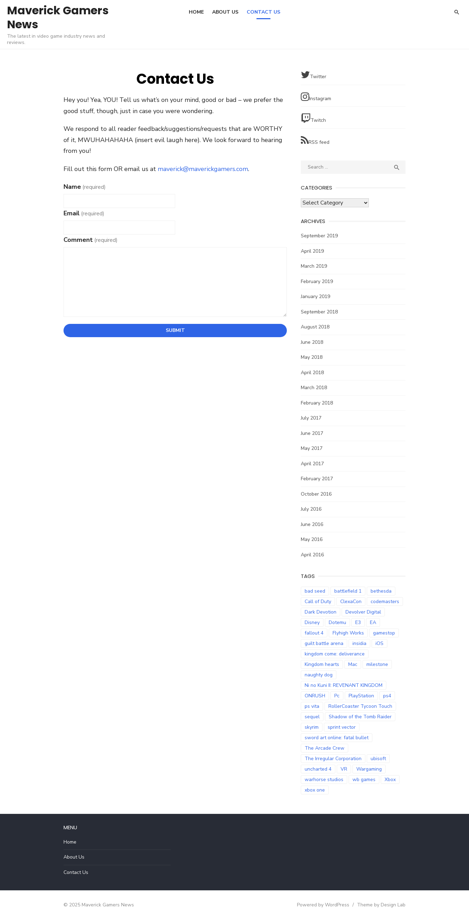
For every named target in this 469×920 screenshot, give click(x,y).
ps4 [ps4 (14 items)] (387, 695)
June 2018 (312, 342)
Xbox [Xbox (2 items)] (390, 779)
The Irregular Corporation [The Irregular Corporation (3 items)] (333, 758)
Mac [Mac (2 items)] (352, 664)
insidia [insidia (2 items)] (359, 643)
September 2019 (319, 235)
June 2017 (312, 433)
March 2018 (314, 387)
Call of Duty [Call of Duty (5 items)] (318, 601)
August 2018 (315, 327)
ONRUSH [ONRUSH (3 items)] (315, 695)
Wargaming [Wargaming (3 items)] (369, 769)
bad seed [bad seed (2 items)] (315, 591)
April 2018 (312, 372)
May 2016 (311, 539)
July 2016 (311, 509)
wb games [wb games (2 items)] (363, 779)
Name (85, 187)
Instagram (316, 97)
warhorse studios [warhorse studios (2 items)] (324, 779)
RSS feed (315, 140)
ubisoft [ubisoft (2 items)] (378, 758)
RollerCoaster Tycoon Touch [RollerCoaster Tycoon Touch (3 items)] (360, 706)
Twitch (313, 118)
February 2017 (317, 478)
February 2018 (317, 403)
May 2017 (311, 448)
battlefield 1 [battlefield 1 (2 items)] (348, 591)
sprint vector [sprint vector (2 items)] (342, 727)
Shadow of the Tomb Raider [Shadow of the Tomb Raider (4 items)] (360, 716)
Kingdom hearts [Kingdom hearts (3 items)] (322, 664)
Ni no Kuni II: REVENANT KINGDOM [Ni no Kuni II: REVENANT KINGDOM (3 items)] (343, 685)
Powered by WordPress (323, 905)
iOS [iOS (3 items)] (379, 643)
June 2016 (312, 524)
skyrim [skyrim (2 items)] (312, 727)
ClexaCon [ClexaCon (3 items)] (351, 601)
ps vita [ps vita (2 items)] (312, 706)
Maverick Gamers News (58, 17)
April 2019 (312, 251)
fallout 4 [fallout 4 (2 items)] (314, 633)
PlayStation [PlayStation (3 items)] (361, 695)
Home (196, 12)
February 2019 (317, 281)
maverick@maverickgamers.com (203, 169)
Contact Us (263, 12)
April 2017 (312, 463)
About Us (225, 12)
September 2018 (319, 312)
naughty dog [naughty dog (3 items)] (319, 675)
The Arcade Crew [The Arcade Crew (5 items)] (324, 748)
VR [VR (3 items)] (344, 769)
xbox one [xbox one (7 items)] (315, 790)
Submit (175, 330)
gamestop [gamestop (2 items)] (384, 633)
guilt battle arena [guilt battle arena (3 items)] (324, 643)
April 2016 (312, 554)
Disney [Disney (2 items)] (312, 622)
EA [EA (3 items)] (373, 622)
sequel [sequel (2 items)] (312, 716)
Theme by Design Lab (381, 905)
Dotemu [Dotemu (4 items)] (337, 622)
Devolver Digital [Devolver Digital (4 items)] (363, 612)
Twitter (313, 75)
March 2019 (314, 266)
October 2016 (316, 494)
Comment (91, 240)
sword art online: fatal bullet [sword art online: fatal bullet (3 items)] (336, 737)
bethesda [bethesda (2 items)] (381, 591)
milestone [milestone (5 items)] (377, 664)
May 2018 (311, 357)
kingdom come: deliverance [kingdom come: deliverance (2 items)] (335, 654)
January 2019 (315, 296)
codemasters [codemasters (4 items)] (385, 601)
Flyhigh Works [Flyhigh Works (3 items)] (348, 633)
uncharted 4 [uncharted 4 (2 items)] (318, 769)
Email (84, 213)
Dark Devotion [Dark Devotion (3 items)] (320, 612)
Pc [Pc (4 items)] (337, 695)
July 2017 (311, 418)
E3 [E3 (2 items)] (358, 622)
